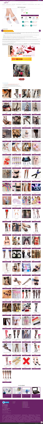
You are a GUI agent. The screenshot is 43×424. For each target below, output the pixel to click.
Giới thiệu (4, 0)
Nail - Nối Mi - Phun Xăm (31, 4)
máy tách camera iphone (27, 421)
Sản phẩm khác (25, 4)
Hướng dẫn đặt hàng (13, 0)
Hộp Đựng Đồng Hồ (18, 4)
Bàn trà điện (13, 4)
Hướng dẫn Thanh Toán (7, 0)
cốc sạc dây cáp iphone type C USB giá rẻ (31, 420)
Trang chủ (3, 4)
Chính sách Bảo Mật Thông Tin (26, 407)
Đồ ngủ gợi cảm (8, 4)
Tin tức (36, 4)
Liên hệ (39, 4)
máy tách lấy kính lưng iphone (20, 421)
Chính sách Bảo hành (25, 406)
